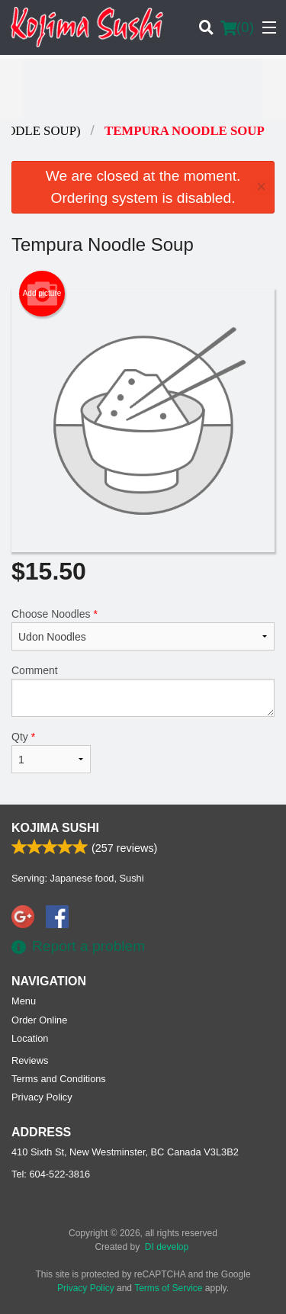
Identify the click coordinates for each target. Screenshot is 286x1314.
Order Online (39, 1020)
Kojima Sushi (55, 827)
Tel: (50, 1174)
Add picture (42, 293)
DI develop (166, 1247)
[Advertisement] (143, 89)
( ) (237, 27)
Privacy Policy (41, 1097)
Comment (143, 690)
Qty (51, 752)
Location (29, 1038)
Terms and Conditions (58, 1078)
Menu (23, 1001)
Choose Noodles (143, 629)
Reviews (29, 1060)
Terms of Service (168, 1288)
